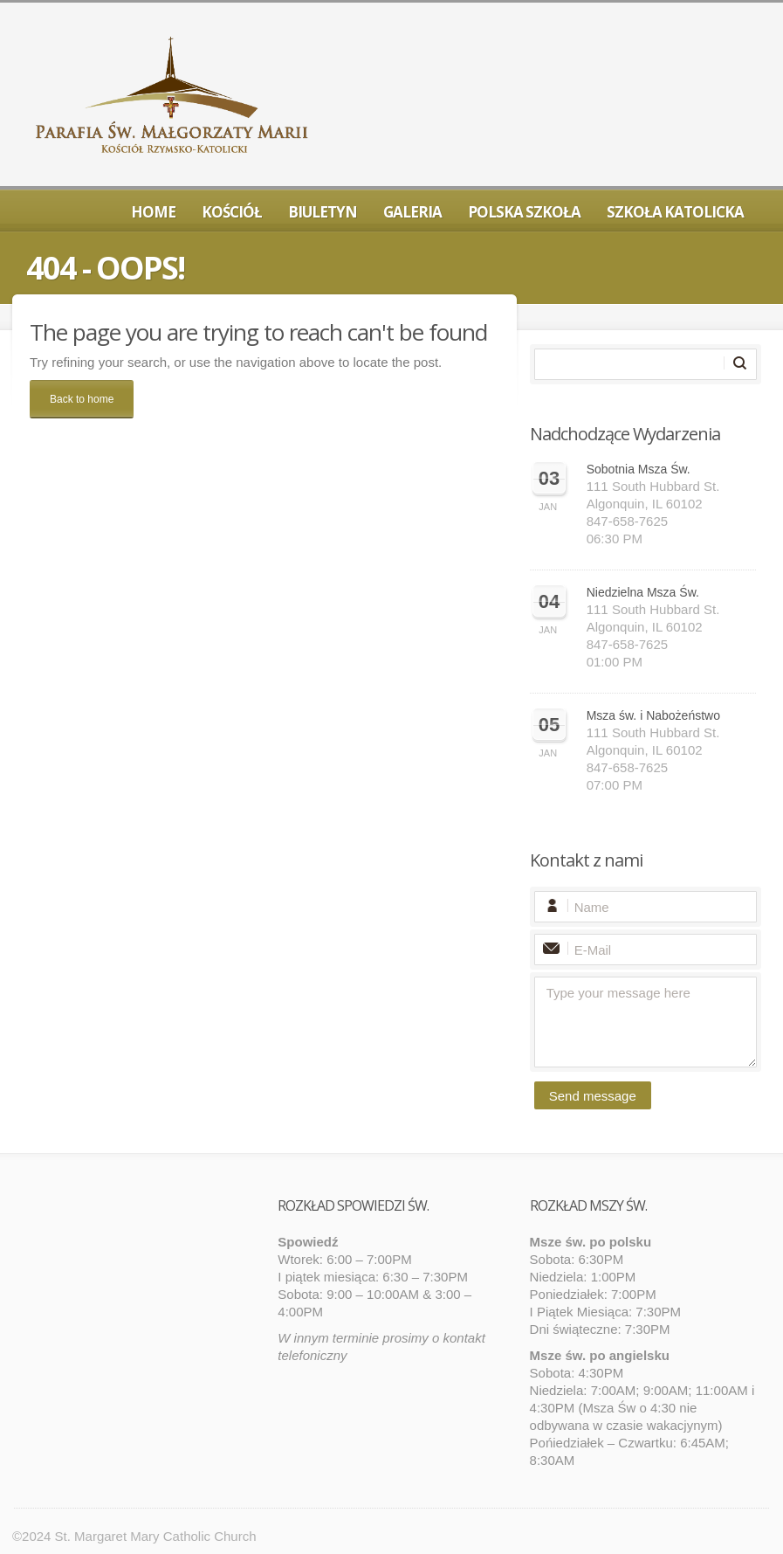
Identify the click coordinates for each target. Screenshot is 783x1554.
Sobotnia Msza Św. (638, 469)
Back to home (81, 399)
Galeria (412, 212)
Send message (592, 1095)
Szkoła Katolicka (675, 212)
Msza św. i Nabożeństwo (653, 715)
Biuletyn (322, 212)
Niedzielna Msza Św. (643, 592)
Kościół (232, 212)
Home (153, 212)
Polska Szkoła (524, 212)
